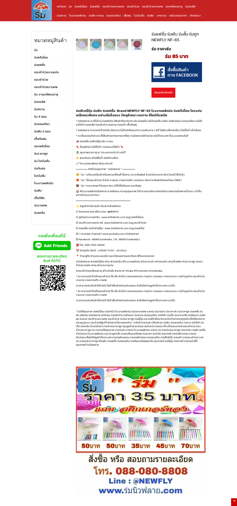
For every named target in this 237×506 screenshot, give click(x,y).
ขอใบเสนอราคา (178, 15)
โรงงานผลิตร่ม (77, 15)
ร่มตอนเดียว (113, 15)
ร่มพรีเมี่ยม (80, 6)
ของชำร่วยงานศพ (152, 6)
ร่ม (70, 6)
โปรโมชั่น (139, 15)
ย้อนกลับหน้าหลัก (163, 93)
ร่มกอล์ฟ (190, 6)
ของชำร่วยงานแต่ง (113, 6)
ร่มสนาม (61, 15)
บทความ (161, 15)
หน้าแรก (61, 6)
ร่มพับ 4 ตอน (96, 15)
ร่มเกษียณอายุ (174, 6)
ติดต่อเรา (195, 15)
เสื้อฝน (127, 15)
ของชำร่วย (133, 6)
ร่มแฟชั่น (95, 6)
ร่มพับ (150, 15)
